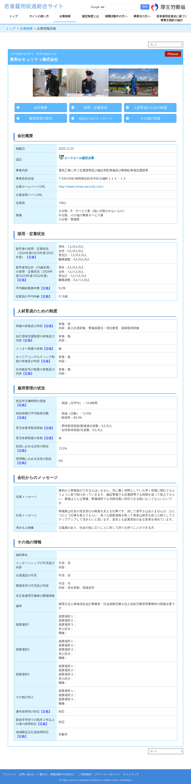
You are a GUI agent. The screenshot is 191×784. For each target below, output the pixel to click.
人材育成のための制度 (150, 107)
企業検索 (65, 16)
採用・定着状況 (95, 107)
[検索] (114, 7)
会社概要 (40, 107)
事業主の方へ (142, 16)
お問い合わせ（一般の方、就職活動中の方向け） (47, 774)
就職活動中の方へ (116, 16)
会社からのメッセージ (95, 118)
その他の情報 (150, 118)
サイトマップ (131, 774)
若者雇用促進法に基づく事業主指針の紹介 (171, 18)
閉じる (153, 44)
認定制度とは (90, 16)
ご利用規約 (85, 774)
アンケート (9, 774)
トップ (13, 16)
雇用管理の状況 (40, 118)
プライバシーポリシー (107, 774)
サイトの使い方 (39, 16)
